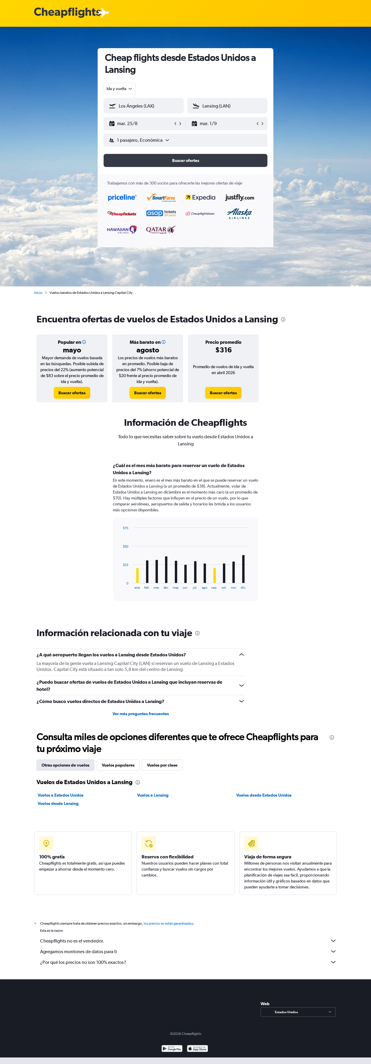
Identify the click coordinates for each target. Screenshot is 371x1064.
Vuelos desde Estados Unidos (263, 795)
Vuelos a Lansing (153, 795)
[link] (72, 393)
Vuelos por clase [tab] (162, 765)
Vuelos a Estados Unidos (60, 795)
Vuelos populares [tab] (118, 765)
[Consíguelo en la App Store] (198, 1049)
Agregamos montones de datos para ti (188, 951)
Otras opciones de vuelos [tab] (65, 765)
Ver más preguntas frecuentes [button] (140, 713)
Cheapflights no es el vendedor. (188, 940)
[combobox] (120, 88)
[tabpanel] (185, 537)
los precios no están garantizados (168, 923)
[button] (141, 123)
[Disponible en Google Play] (172, 1049)
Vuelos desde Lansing (58, 803)
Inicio (38, 293)
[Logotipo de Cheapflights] (67, 13)
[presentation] (283, 319)
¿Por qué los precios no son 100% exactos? (188, 962)
